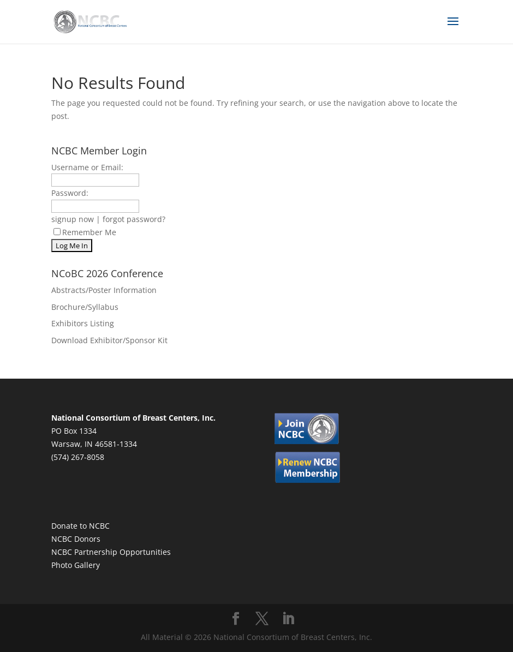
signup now (72, 219)
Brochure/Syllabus (84, 307)
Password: (69, 193)
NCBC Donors (75, 539)
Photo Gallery (75, 565)
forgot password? (134, 219)
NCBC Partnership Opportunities (111, 552)
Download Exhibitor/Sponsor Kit (109, 340)
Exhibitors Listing (82, 323)
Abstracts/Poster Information (104, 290)
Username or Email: (87, 167)
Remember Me (84, 232)
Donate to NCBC (80, 526)
